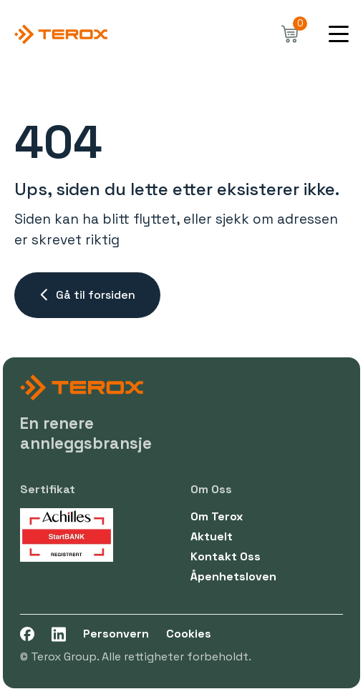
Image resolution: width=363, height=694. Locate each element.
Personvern (116, 633)
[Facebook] (27, 634)
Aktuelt (211, 536)
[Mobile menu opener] (339, 34)
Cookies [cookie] (188, 633)
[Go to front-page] (60, 34)
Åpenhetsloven (233, 576)
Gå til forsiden (87, 294)
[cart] (290, 35)
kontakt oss (225, 556)
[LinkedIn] (59, 634)
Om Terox (216, 516)
